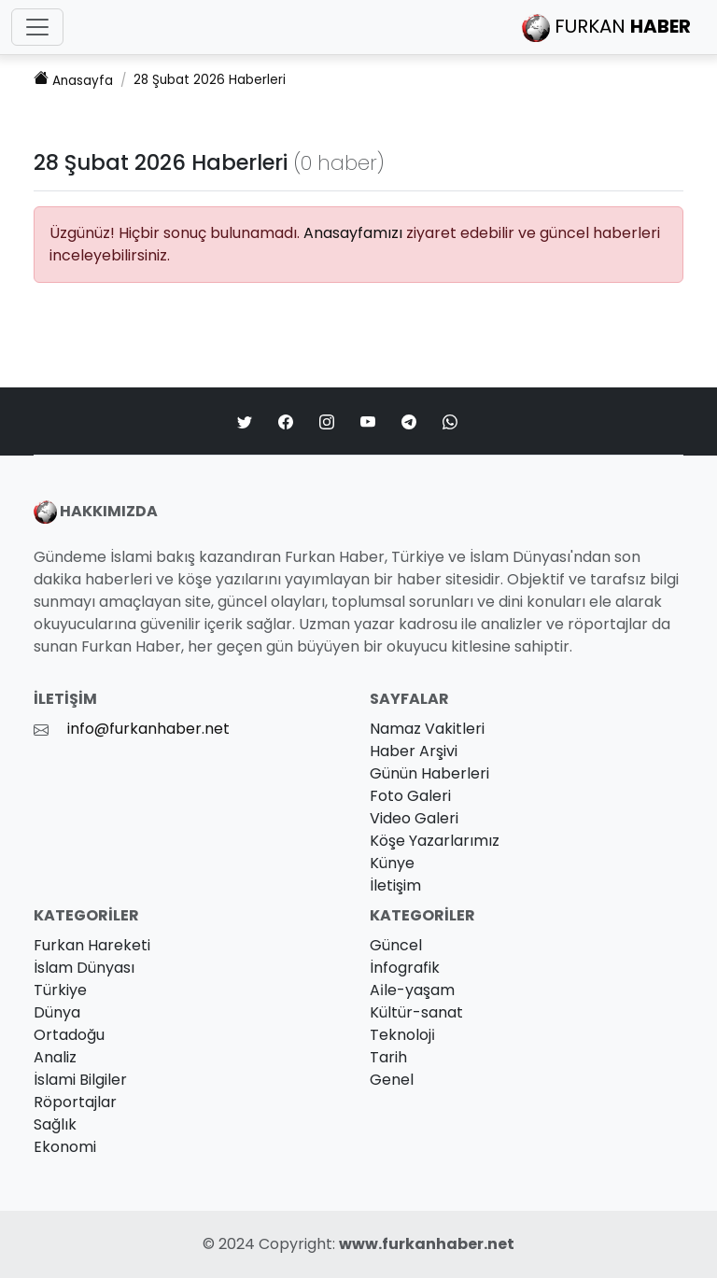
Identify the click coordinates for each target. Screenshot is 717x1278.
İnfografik (405, 967)
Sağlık (55, 1124)
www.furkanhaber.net (426, 1244)
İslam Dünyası (84, 967)
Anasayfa (73, 80)
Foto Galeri (410, 796)
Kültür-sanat (416, 1012)
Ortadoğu (69, 1035)
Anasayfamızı (352, 233)
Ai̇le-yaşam (412, 990)
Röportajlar (75, 1102)
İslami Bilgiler (80, 1079)
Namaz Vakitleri (427, 728)
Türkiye (60, 990)
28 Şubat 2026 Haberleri (210, 80)
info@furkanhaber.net (148, 728)
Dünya (57, 1012)
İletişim (395, 885)
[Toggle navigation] (37, 27)
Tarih (388, 1057)
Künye (392, 863)
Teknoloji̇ (402, 1035)
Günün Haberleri (429, 773)
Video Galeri (414, 818)
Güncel (396, 945)
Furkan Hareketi (92, 945)
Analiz (55, 1057)
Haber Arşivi (413, 751)
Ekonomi (65, 1147)
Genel (392, 1079)
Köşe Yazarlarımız (434, 840)
